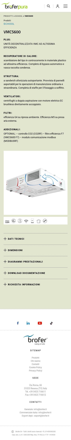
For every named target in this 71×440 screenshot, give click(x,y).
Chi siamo (35, 361)
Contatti (35, 364)
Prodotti (8, 16)
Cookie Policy (35, 367)
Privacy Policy (35, 370)
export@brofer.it (41, 415)
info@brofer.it (40, 409)
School (19, 16)
